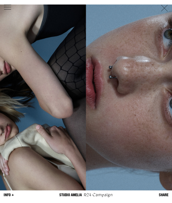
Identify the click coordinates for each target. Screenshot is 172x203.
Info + (9, 195)
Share (163, 195)
